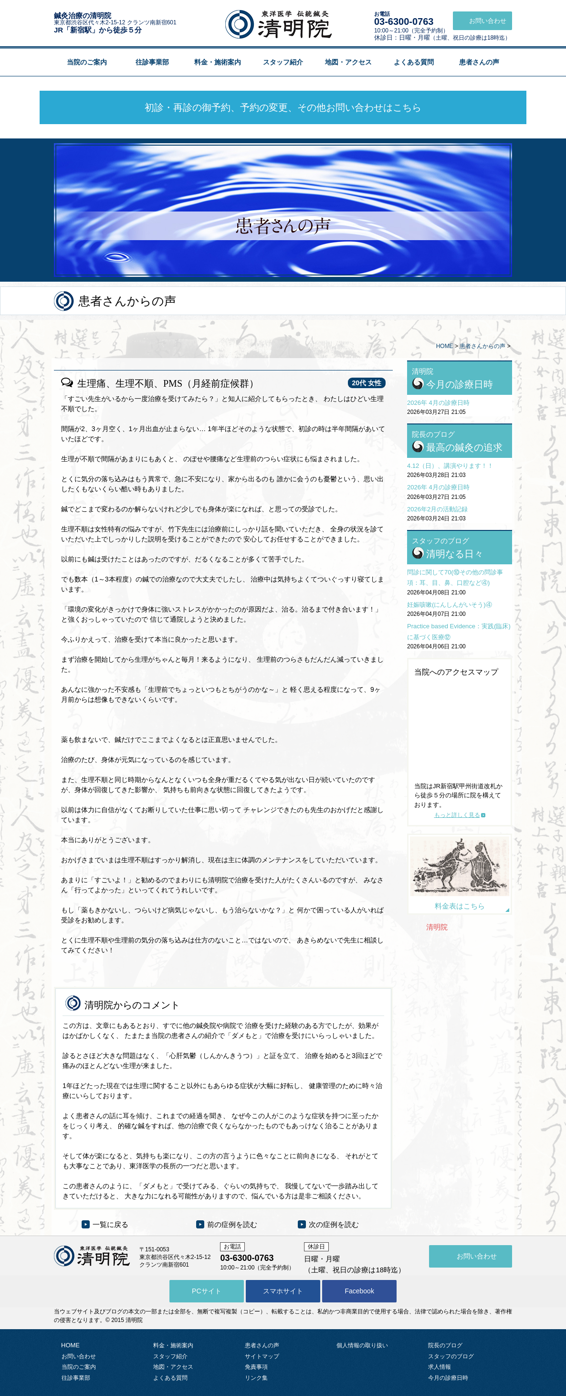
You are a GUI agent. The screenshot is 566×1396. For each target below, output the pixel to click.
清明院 (437, 927)
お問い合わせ (79, 1356)
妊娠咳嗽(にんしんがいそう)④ (449, 604)
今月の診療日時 (459, 384)
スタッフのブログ (451, 1356)
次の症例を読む (334, 1224)
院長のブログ (445, 1345)
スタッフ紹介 (283, 62)
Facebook (359, 1291)
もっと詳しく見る (457, 815)
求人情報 (439, 1367)
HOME (444, 346)
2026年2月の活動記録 (437, 509)
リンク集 (256, 1378)
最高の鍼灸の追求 (464, 447)
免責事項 (256, 1367)
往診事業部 (152, 62)
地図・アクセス (348, 62)
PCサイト (206, 1291)
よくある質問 (414, 62)
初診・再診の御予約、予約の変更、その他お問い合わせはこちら (283, 107)
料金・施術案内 (217, 62)
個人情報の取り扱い (362, 1345)
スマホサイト (283, 1291)
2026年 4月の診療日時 (438, 402)
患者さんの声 (479, 62)
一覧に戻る (110, 1224)
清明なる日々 (454, 554)
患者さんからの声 (482, 346)
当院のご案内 (87, 62)
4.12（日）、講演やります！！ (450, 465)
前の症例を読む (232, 1224)
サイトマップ (262, 1356)
